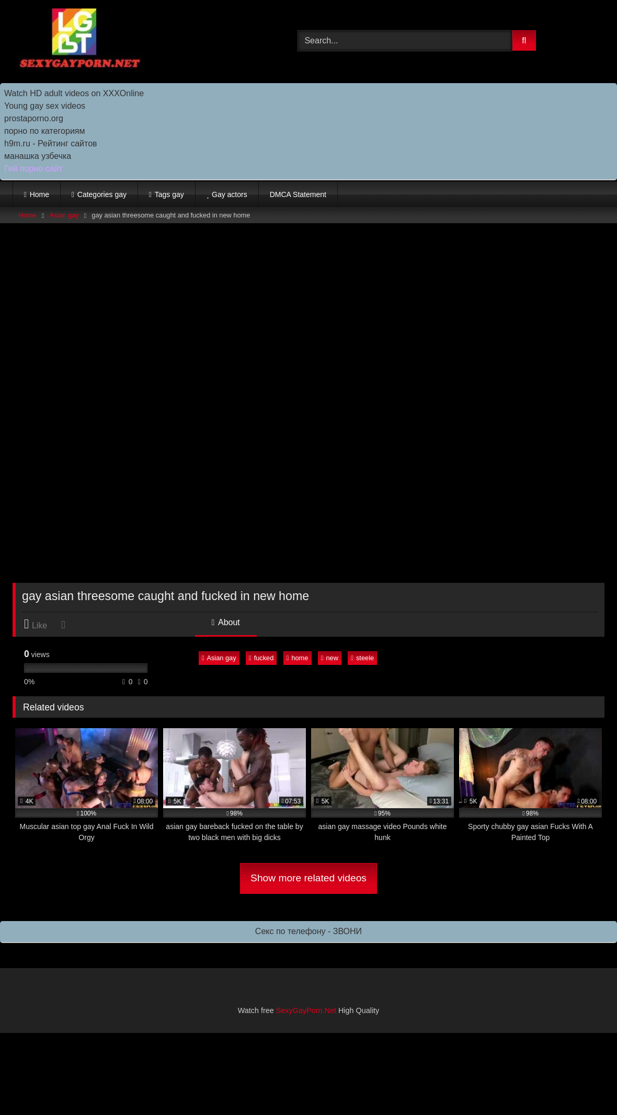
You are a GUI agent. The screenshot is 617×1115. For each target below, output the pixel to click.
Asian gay (63, 215)
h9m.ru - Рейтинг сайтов (50, 143)
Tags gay (169, 194)
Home (39, 194)
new (329, 658)
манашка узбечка (37, 156)
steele (362, 658)
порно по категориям (44, 131)
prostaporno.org (33, 118)
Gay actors (229, 194)
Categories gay (102, 194)
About (226, 622)
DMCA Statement (298, 194)
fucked (261, 658)
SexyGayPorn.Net (306, 1010)
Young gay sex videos (44, 105)
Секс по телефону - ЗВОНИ (308, 931)
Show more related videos (308, 877)
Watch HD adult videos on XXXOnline (74, 93)
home (297, 658)
